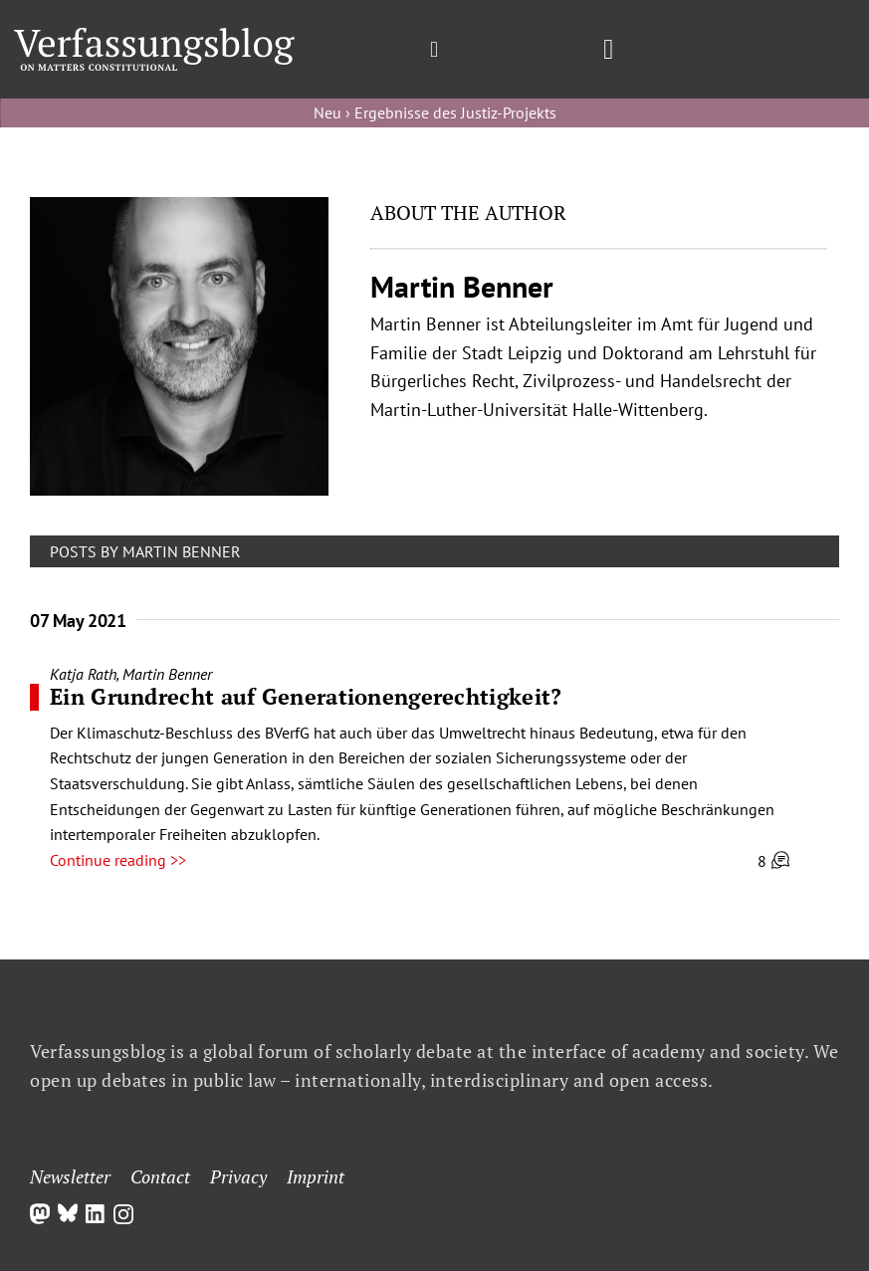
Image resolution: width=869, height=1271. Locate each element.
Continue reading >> (118, 860)
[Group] (154, 36)
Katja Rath (83, 674)
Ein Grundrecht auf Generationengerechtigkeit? (306, 696)
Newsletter (70, 1176)
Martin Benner (167, 674)
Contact (160, 1176)
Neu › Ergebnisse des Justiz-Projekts (435, 112)
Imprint (315, 1176)
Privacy (238, 1176)
